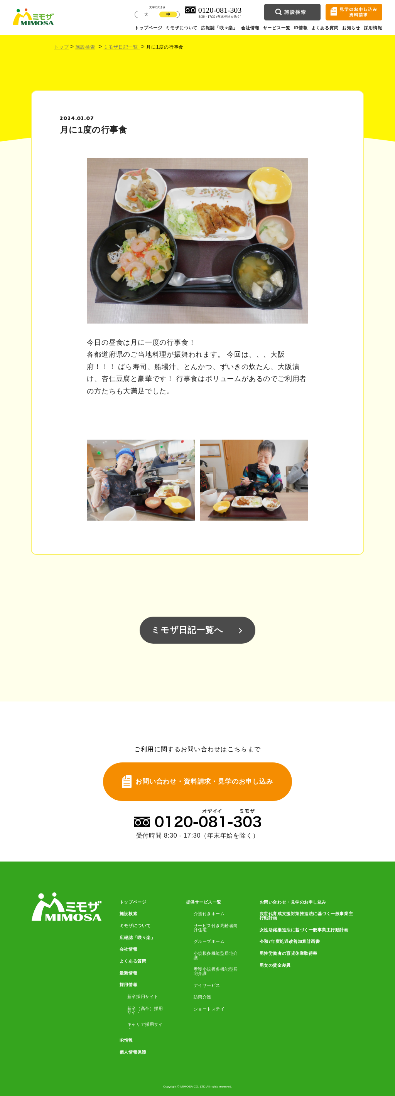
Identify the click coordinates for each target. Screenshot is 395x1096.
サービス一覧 (276, 27)
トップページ (148, 27)
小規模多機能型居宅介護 (216, 955)
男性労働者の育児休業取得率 (288, 953)
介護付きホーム (209, 914)
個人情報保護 (133, 1052)
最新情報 (128, 973)
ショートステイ (209, 1009)
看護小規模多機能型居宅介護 (216, 971)
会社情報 (250, 27)
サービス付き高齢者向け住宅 (216, 928)
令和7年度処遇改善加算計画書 (290, 941)
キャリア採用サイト (145, 1026)
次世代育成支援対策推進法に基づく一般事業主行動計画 (306, 916)
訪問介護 (202, 997)
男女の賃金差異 (275, 965)
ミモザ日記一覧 (121, 47)
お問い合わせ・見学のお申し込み (293, 902)
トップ (61, 47)
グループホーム (209, 941)
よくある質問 (325, 27)
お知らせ (351, 27)
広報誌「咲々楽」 (219, 27)
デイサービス (207, 985)
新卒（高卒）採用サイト (145, 1011)
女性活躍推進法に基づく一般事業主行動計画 (304, 930)
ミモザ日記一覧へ (187, 630)
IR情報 (301, 27)
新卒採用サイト (143, 997)
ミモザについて (181, 27)
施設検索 (85, 47)
